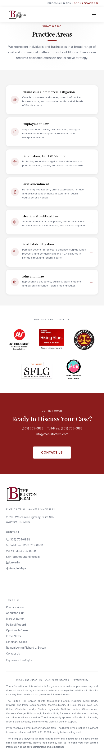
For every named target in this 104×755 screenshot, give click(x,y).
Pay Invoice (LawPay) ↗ (19, 660)
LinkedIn (13, 562)
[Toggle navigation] (94, 14)
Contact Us (52, 452)
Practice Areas (15, 607)
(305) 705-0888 (32, 428)
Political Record (16, 624)
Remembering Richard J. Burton (26, 647)
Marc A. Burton (15, 618)
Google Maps (16, 568)
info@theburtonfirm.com (52, 434)
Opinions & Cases (17, 630)
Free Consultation (72, 3)
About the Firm (15, 613)
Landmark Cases (16, 641)
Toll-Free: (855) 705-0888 (64, 428)
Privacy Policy (80, 679)
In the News (13, 636)
